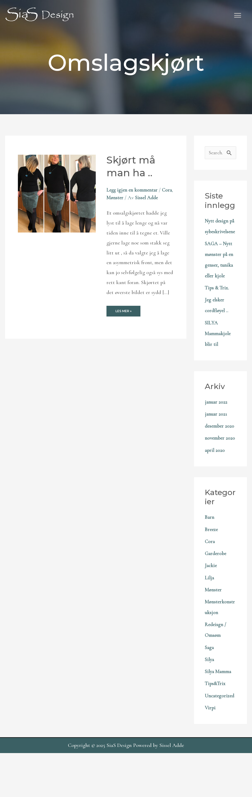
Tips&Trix (216, 716)
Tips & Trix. (217, 310)
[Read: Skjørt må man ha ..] (57, 194)
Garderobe (216, 586)
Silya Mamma (219, 704)
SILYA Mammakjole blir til (219, 356)
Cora (111, 198)
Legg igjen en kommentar (133, 190)
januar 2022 (217, 424)
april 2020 (215, 483)
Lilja (209, 611)
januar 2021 (216, 436)
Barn (210, 550)
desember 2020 (220, 448)
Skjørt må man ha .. (131, 166)
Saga (210, 680)
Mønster (128, 198)
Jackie (211, 598)
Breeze (212, 562)
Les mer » (123, 321)
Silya (210, 692)
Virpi (210, 751)
